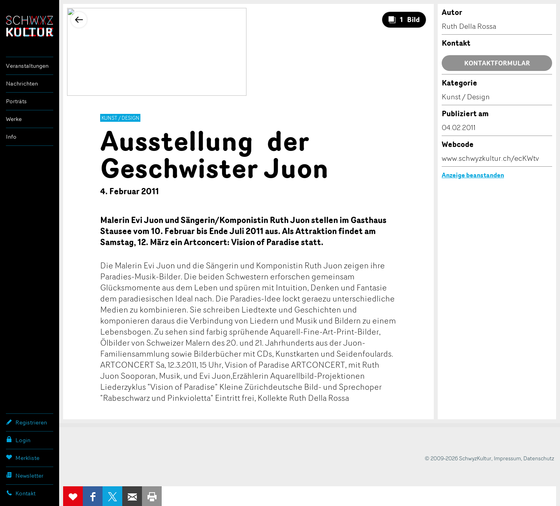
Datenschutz (538, 458)
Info (11, 136)
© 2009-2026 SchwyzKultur (458, 458)
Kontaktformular (497, 63)
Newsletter (24, 475)
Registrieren (26, 422)
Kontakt (20, 493)
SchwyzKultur (29, 26)
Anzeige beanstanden (473, 175)
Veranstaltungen (27, 65)
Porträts (16, 101)
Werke (14, 119)
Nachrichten (22, 83)
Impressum (507, 458)
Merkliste (22, 457)
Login (18, 439)
